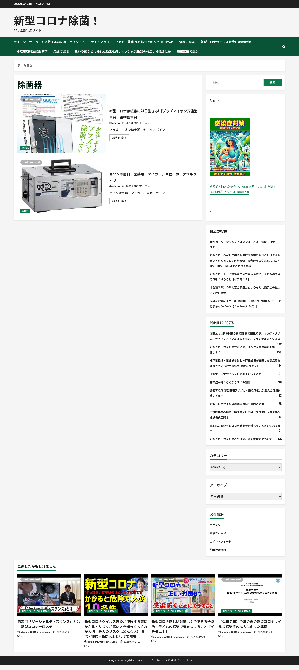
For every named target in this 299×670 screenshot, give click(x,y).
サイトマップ (100, 41)
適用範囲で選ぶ (188, 51)
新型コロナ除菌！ (57, 20)
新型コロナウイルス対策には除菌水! (226, 41)
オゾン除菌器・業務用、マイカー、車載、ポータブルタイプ (61, 186)
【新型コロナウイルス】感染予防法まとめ (239, 379)
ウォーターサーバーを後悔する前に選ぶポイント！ (49, 41)
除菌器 (25, 148)
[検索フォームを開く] (283, 47)
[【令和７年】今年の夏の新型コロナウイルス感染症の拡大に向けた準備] (250, 600)
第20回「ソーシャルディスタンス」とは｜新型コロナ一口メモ (48, 629)
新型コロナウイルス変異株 (36, 616)
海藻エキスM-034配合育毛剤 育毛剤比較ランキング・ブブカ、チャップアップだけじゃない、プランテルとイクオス (245, 338)
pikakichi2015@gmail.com (35, 637)
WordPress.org (219, 554)
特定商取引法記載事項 (32, 51)
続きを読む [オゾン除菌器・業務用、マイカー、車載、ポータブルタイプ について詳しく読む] (120, 201)
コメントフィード (222, 546)
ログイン (216, 530)
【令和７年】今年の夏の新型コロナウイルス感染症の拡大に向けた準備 (249, 629)
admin (116, 123)
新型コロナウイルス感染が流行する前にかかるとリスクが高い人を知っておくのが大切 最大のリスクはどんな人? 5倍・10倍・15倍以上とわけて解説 (245, 260)
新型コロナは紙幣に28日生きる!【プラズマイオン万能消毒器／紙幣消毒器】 (61, 123)
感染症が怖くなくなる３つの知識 (233, 387)
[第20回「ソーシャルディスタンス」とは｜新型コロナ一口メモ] (49, 600)
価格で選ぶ (187, 41)
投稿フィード (219, 538)
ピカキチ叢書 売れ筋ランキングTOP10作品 (144, 41)
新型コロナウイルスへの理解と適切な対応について (245, 444)
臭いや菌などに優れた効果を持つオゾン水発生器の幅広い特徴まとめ (123, 51)
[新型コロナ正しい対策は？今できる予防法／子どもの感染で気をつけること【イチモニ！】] (183, 600)
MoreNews (185, 665)
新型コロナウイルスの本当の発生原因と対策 (241, 409)
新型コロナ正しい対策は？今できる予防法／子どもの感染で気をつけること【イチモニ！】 (182, 631)
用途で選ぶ (61, 51)
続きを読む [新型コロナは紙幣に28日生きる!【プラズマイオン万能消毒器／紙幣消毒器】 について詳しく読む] (120, 138)
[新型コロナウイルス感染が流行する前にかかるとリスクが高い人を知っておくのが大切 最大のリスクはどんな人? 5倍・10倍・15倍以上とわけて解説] (116, 600)
